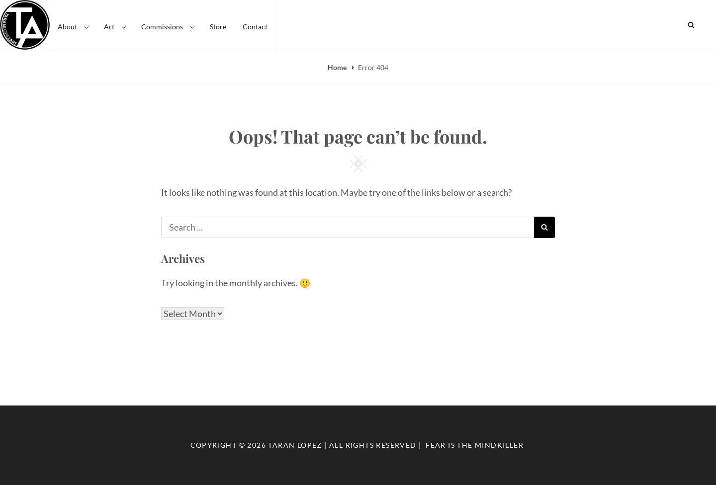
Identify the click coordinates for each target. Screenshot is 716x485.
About (74, 24)
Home (338, 67)
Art (115, 24)
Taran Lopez (295, 445)
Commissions (168, 24)
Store (218, 24)
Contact (255, 24)
